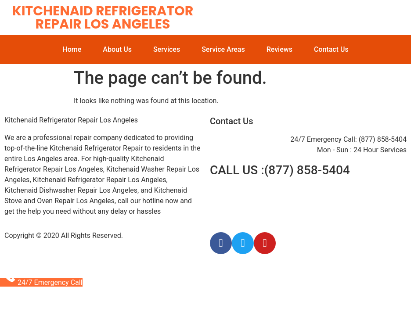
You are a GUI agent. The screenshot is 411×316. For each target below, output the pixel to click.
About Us (117, 49)
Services (166, 49)
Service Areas (223, 49)
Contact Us (331, 49)
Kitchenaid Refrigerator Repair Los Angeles (102, 17)
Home (71, 49)
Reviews (279, 49)
